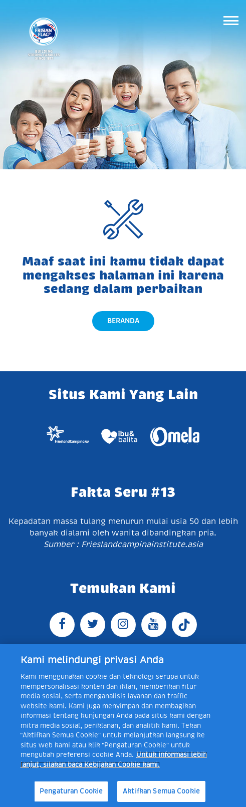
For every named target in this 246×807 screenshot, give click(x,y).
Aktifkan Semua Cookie (161, 791)
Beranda (123, 320)
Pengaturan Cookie (71, 791)
